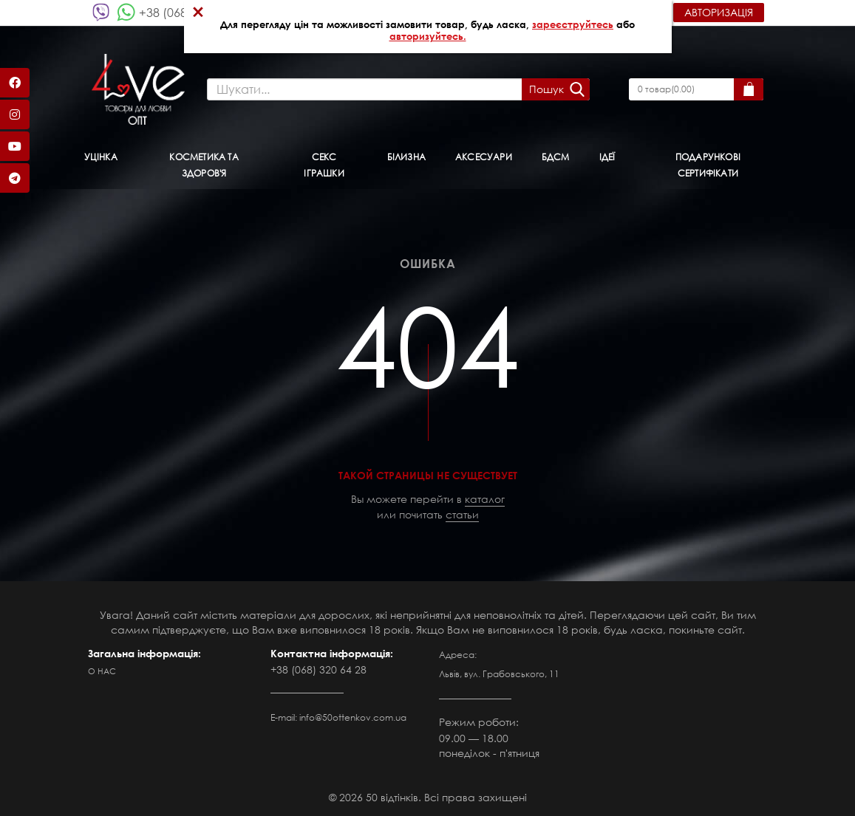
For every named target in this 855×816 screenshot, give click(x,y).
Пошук (546, 89)
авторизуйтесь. (427, 36)
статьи (462, 514)
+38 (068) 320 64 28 (318, 669)
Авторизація (718, 12)
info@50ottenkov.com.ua (352, 717)
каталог (485, 499)
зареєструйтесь (572, 24)
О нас (102, 671)
